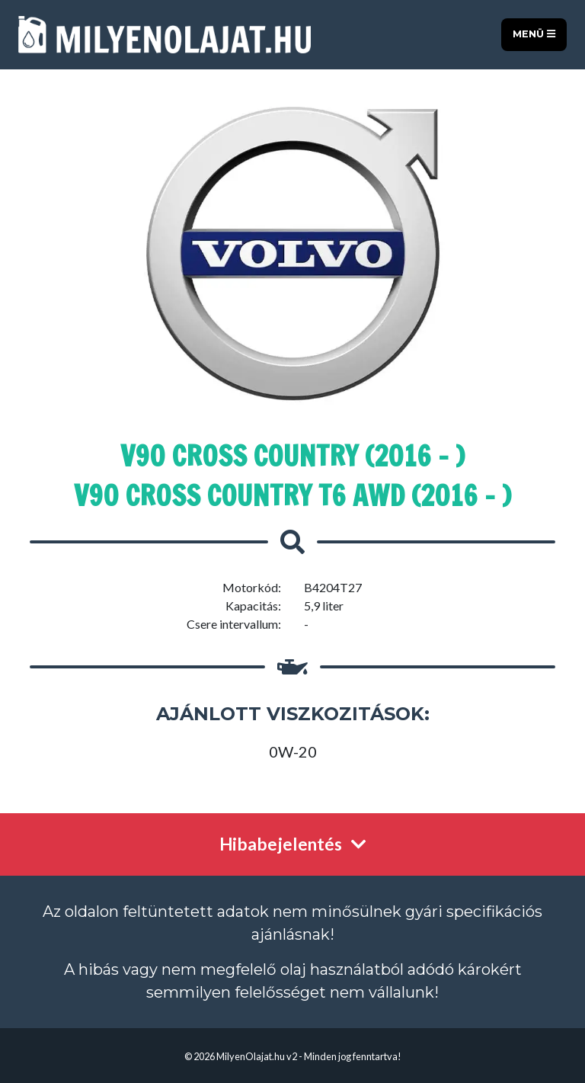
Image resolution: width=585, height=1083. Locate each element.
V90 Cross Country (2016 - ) (292, 456)
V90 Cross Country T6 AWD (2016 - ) (292, 495)
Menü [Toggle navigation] (534, 34)
